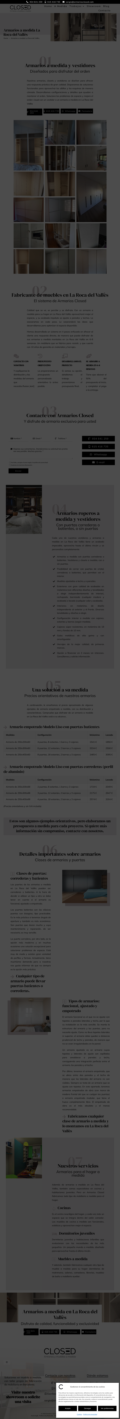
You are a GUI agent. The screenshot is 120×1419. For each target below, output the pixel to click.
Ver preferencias (107, 1408)
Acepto (68, 1408)
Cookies (79, 1414)
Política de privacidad (90, 1414)
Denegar (87, 1408)
